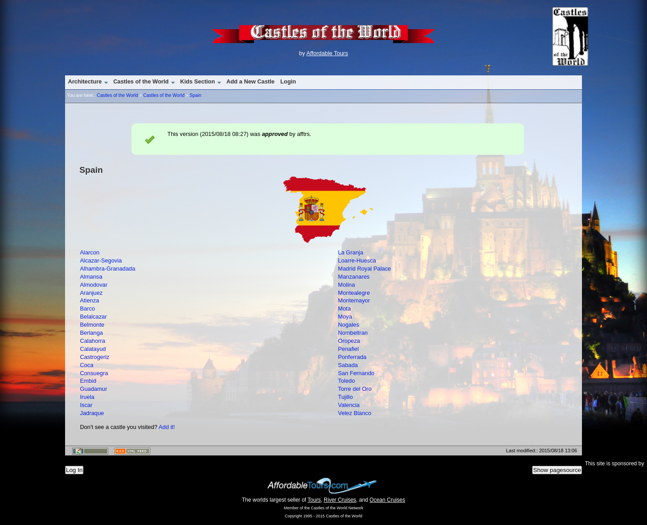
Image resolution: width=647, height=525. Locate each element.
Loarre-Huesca (357, 260)
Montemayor (354, 300)
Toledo (346, 380)
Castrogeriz (94, 357)
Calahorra (92, 340)
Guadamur (93, 388)
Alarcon (89, 252)
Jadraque (92, 413)
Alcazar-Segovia (101, 260)
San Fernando (356, 373)
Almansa (91, 276)
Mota (344, 308)
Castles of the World (140, 81)
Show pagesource (557, 470)
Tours (314, 500)
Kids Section (197, 81)
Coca (86, 365)
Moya (345, 316)
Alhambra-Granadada (107, 268)
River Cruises (340, 500)
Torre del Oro (355, 388)
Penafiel (348, 349)
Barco (87, 308)
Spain (195, 95)
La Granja (350, 252)
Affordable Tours (327, 53)
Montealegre (354, 292)
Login (288, 81)
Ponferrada (352, 357)
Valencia (348, 405)
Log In (74, 470)
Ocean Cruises (387, 500)
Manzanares (353, 276)
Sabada (348, 365)
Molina (346, 284)
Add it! (167, 427)
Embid (88, 380)
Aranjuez (91, 292)
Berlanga (91, 332)
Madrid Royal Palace (364, 268)
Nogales (348, 324)
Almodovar (93, 284)
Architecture (84, 81)
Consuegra (94, 373)
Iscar (86, 405)
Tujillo (345, 397)
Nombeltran (352, 332)
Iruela (87, 397)
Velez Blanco (354, 413)
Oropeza (349, 340)
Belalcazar (93, 316)
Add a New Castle (251, 81)
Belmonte (92, 324)
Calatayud (93, 349)
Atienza (89, 300)
